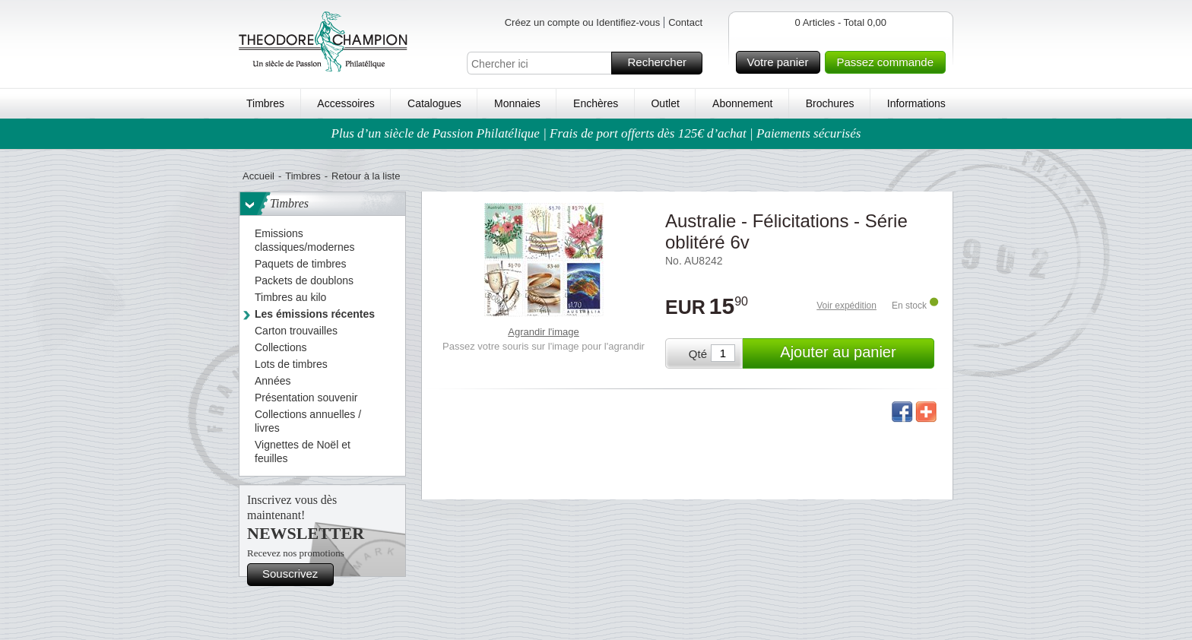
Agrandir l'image (543, 331)
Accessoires (345, 103)
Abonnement (742, 103)
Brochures (830, 103)
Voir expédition (846, 305)
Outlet (665, 103)
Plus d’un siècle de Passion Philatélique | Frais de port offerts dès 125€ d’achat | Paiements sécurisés (596, 133)
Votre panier (781, 62)
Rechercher (662, 63)
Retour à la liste (365, 176)
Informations (916, 103)
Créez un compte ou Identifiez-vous (583, 22)
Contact (685, 22)
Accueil (258, 176)
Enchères (595, 103)
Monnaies (517, 103)
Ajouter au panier (855, 353)
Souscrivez (295, 574)
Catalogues (434, 103)
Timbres (265, 103)
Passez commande (888, 62)
